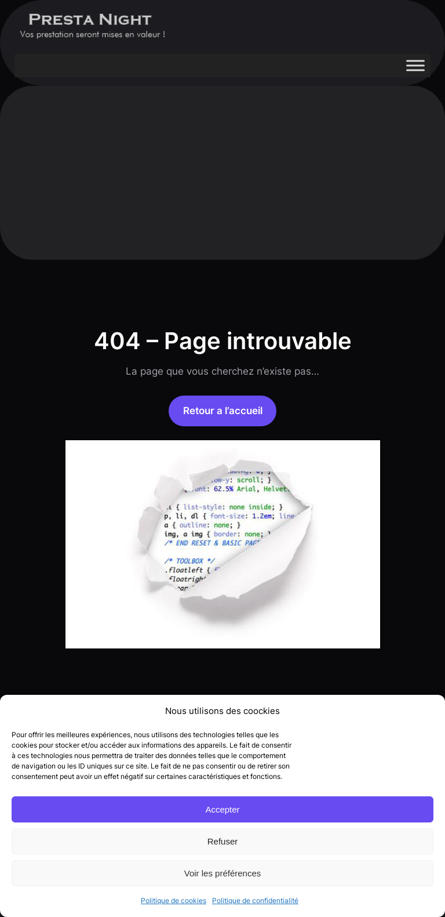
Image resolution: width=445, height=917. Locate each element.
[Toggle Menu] (415, 65)
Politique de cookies (173, 900)
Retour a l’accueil (222, 410)
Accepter (222, 809)
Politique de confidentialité (255, 900)
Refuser (222, 841)
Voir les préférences (222, 873)
